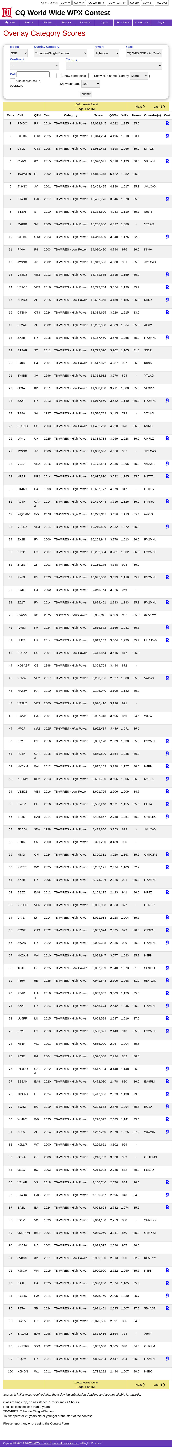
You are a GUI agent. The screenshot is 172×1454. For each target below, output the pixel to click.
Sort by (124, 75)
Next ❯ (141, 106)
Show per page (70, 83)
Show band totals (74, 75)
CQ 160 (134, 2)
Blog (161, 22)
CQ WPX (79, 2)
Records (85, 22)
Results (66, 22)
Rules (29, 22)
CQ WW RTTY (96, 2)
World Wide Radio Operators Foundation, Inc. (54, 1443)
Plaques (47, 22)
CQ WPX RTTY (117, 2)
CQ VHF (147, 2)
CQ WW (65, 2)
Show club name (105, 75)
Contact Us (142, 22)
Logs (104, 22)
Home (10, 22)
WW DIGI (161, 2)
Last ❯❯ (159, 106)
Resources (123, 22)
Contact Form (59, 1423)
